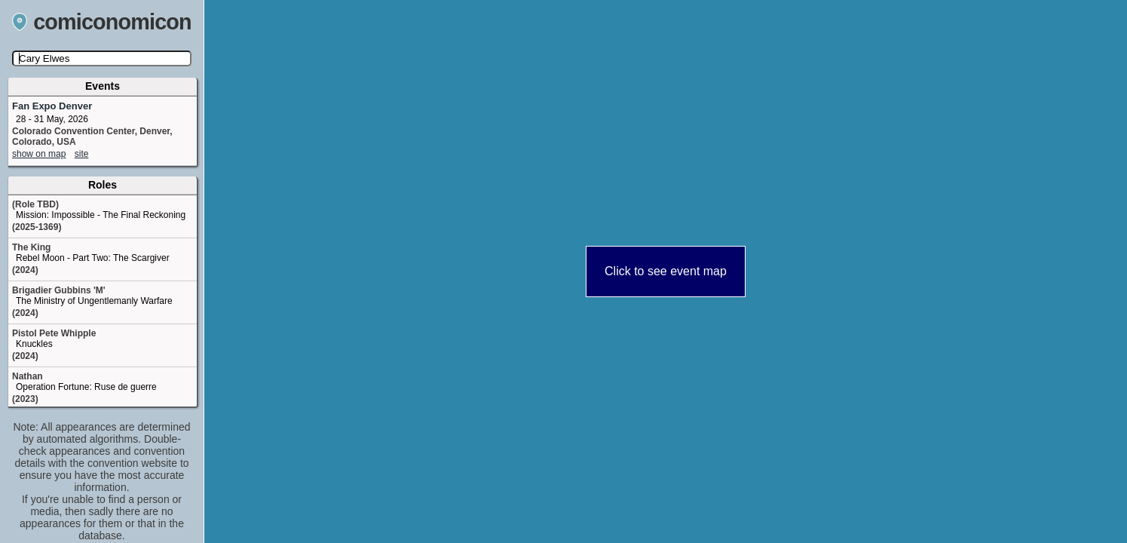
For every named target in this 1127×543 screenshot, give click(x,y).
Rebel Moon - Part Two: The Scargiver (93, 258)
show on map (39, 154)
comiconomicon (101, 22)
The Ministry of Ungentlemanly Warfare (94, 301)
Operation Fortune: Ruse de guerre (86, 387)
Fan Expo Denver (52, 106)
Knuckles (34, 344)
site (82, 154)
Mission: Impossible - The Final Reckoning (100, 215)
